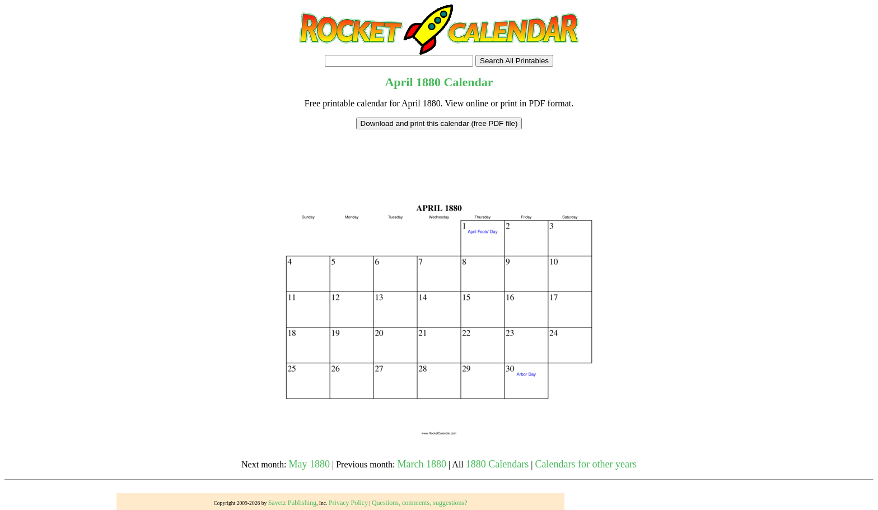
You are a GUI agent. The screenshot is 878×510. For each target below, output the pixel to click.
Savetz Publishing (292, 503)
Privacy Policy (348, 503)
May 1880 (309, 464)
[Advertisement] (439, 154)
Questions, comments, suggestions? (420, 503)
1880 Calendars (497, 464)
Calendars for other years (585, 464)
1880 (428, 82)
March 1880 (422, 464)
